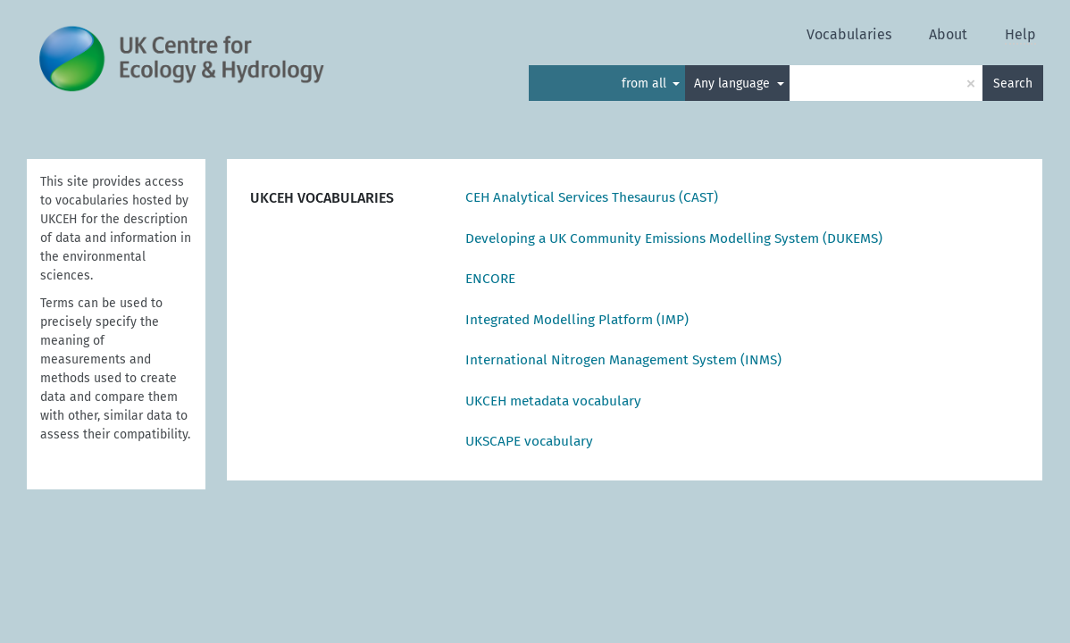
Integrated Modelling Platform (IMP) (577, 320)
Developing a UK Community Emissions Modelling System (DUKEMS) (673, 238)
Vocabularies (849, 34)
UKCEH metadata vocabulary (553, 401)
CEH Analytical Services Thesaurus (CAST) (591, 197)
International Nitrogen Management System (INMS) (623, 360)
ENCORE (490, 279)
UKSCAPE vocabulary (529, 441)
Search (1012, 83)
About (948, 34)
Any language (733, 83)
